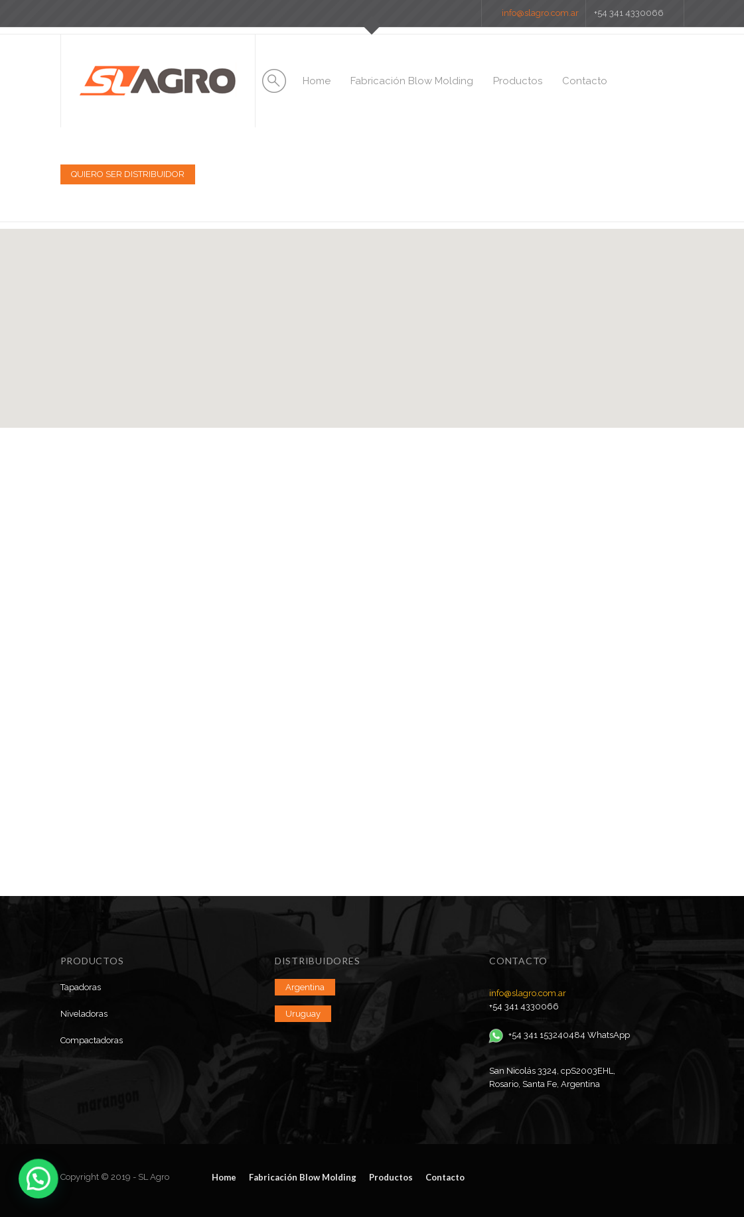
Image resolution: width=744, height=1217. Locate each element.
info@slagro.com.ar (540, 13)
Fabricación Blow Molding (411, 81)
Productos (517, 81)
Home (317, 81)
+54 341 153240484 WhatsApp (559, 1035)
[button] (372, 316)
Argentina (305, 987)
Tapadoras (80, 987)
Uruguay (303, 1014)
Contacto (584, 81)
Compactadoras (91, 1040)
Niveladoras (84, 1014)
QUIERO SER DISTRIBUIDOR (128, 174)
